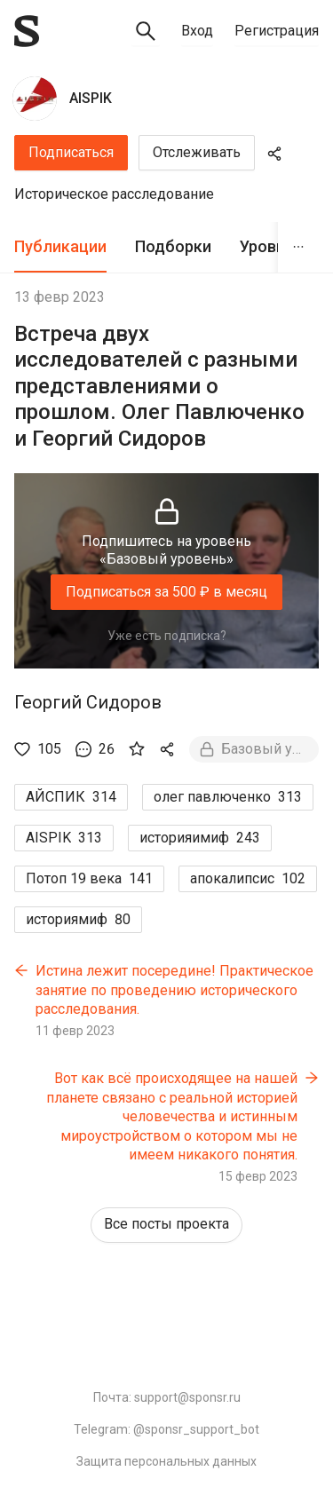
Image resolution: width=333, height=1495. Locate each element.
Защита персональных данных (166, 1461)
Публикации (60, 246)
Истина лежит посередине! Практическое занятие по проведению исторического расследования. (174, 989)
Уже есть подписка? (166, 636)
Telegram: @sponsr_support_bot (166, 1429)
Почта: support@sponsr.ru (167, 1397)
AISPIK (90, 98)
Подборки (173, 246)
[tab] (60, 247)
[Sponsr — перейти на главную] (26, 31)
